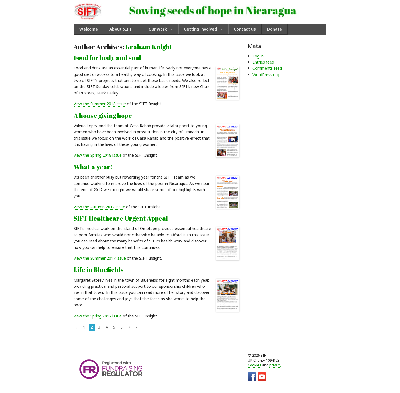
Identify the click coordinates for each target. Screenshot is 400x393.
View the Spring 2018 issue (98, 155)
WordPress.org (265, 74)
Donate (274, 29)
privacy (275, 364)
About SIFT (120, 29)
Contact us (245, 29)
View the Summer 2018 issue (100, 103)
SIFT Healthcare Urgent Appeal (121, 218)
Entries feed (263, 62)
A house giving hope (103, 115)
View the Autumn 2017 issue (99, 206)
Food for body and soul (107, 57)
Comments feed (267, 68)
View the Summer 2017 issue (100, 258)
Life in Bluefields (99, 269)
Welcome (88, 29)
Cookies (254, 364)
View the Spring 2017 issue (98, 316)
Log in (258, 56)
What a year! (93, 166)
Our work (158, 29)
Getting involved (200, 29)
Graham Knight (148, 46)
